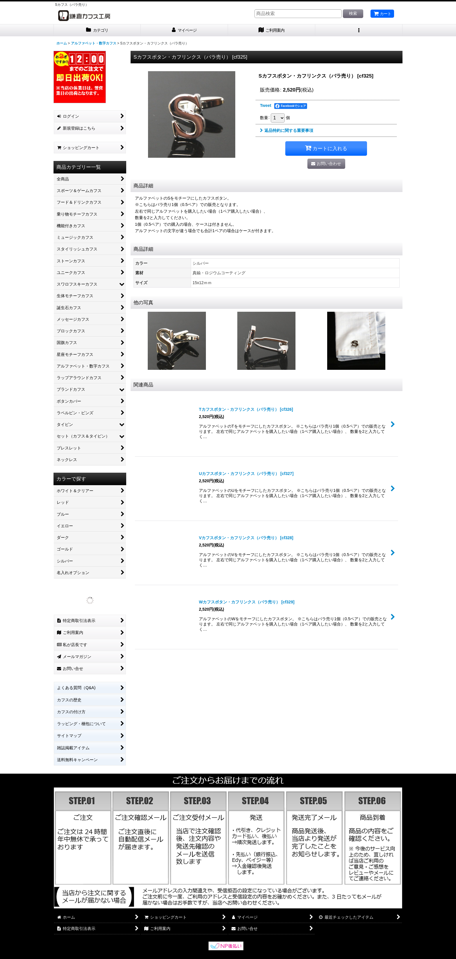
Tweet (265, 105)
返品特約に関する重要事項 (286, 130)
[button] (358, 30)
